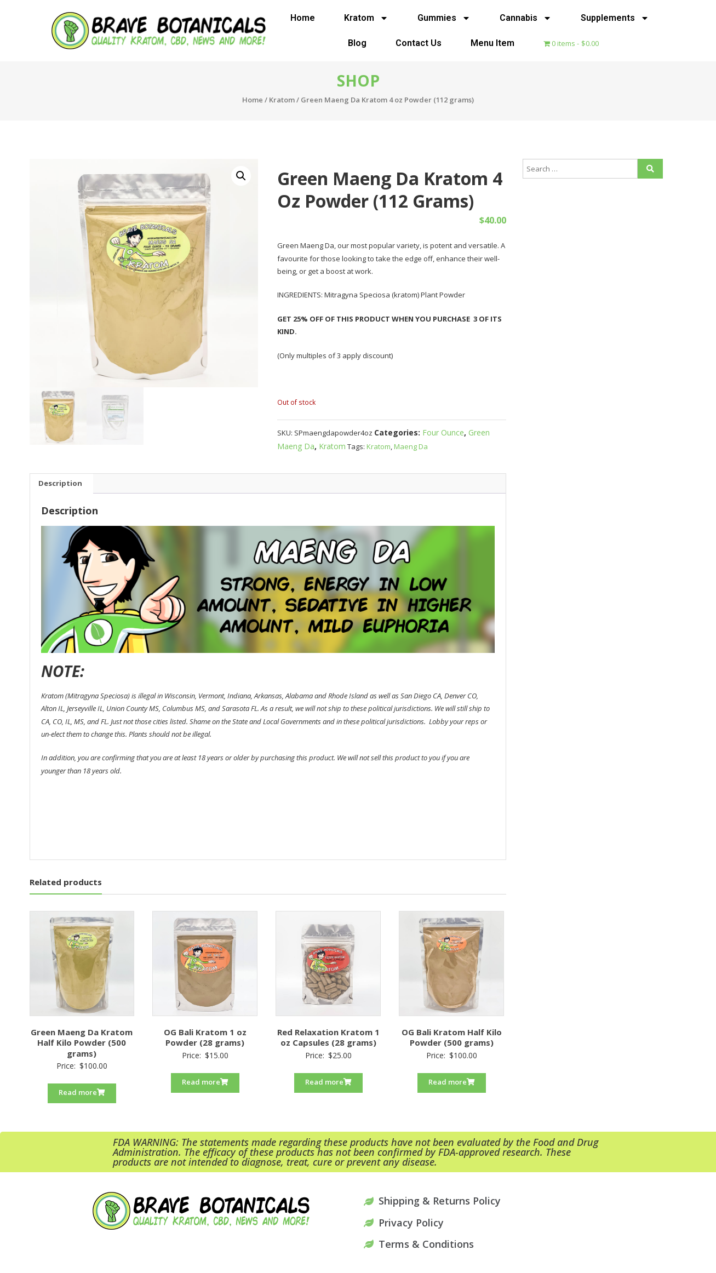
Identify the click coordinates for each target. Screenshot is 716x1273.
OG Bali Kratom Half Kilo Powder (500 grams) (452, 1037)
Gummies (444, 18)
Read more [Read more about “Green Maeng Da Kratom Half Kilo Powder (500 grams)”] (82, 1092)
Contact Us (419, 43)
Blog (357, 43)
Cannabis (526, 18)
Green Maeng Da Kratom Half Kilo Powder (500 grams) (82, 1043)
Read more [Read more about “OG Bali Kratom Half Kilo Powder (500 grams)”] (451, 1082)
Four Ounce (443, 432)
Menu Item (492, 43)
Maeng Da (411, 446)
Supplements (615, 18)
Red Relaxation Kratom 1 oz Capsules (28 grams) (328, 1037)
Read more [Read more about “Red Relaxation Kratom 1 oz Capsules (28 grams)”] (328, 1082)
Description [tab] (60, 483)
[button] (241, 176)
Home (302, 18)
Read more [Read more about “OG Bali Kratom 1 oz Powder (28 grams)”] (205, 1082)
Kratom (366, 18)
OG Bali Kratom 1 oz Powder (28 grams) (205, 1037)
